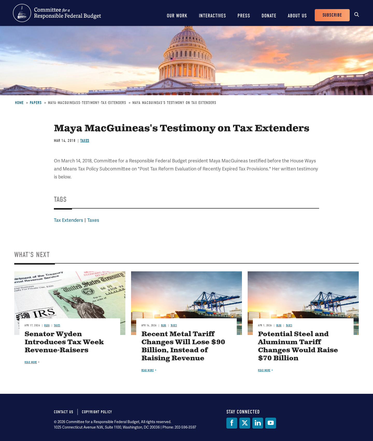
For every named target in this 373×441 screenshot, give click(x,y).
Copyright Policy (97, 412)
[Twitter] (244, 423)
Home (19, 102)
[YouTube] (270, 423)
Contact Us (63, 412)
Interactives (212, 16)
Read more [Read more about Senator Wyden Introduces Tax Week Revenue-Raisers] (31, 362)
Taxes (84, 140)
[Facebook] (231, 423)
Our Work (177, 16)
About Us (297, 16)
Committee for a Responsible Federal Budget (57, 13)
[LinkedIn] (257, 423)
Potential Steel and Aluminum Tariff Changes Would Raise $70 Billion (298, 346)
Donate (269, 16)
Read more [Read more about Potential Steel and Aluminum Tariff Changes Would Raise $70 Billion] (264, 370)
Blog (46, 325)
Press (244, 16)
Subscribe (332, 15)
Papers (36, 102)
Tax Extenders (68, 220)
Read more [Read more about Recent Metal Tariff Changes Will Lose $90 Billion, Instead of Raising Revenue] (147, 370)
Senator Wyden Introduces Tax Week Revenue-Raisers (64, 342)
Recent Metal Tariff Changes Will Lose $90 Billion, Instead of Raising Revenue (183, 346)
